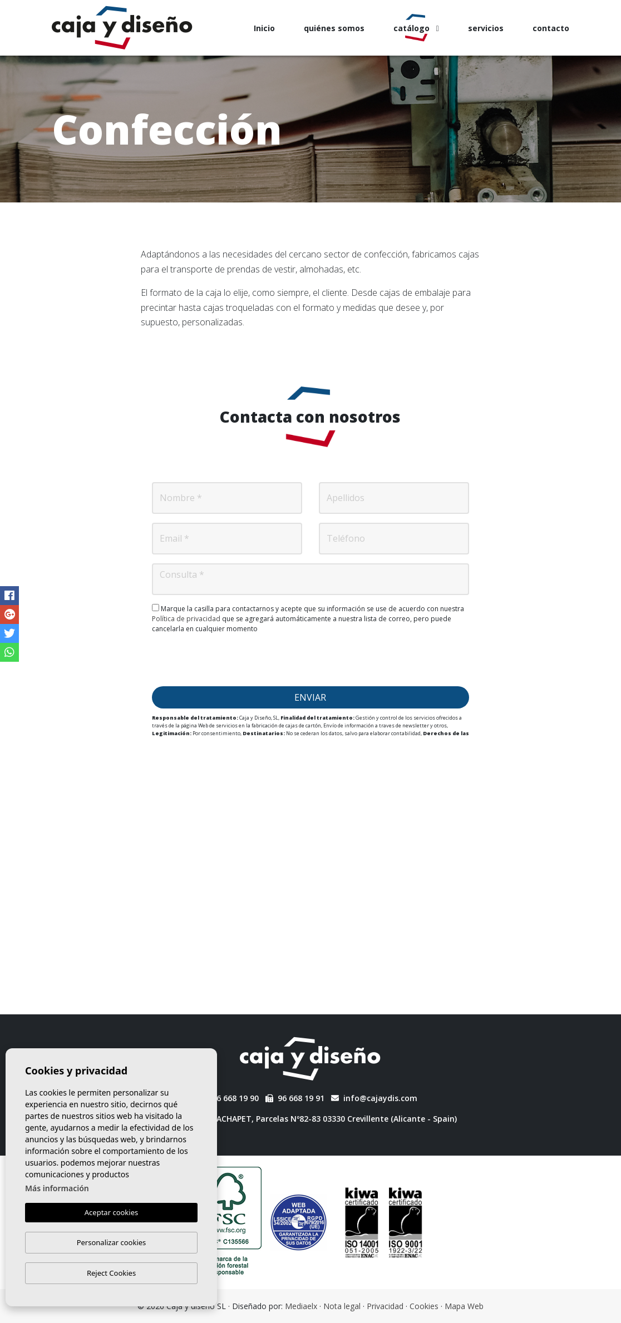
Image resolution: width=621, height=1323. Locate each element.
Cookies (424, 1306)
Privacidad (385, 1306)
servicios (486, 28)
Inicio (264, 28)
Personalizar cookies (111, 1242)
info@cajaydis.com (374, 1098)
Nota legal (342, 1306)
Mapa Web (464, 1306)
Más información (57, 1188)
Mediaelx (301, 1306)
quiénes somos (334, 28)
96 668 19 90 (229, 1098)
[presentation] (310, 660)
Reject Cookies (111, 1273)
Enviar (310, 697)
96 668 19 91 (294, 1098)
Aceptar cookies (111, 1213)
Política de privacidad (187, 618)
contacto (551, 28)
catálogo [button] (416, 28)
